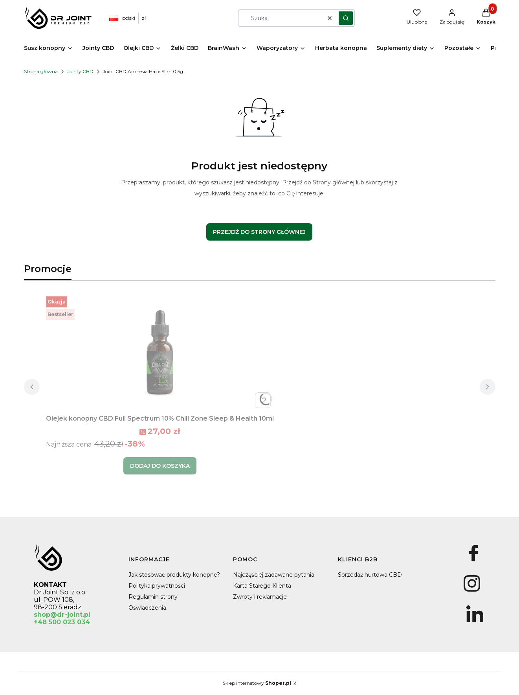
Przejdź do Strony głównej (259, 231)
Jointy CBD (80, 71)
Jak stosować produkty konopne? (174, 574)
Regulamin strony (153, 596)
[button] (346, 18)
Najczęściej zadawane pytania (273, 574)
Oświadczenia (147, 607)
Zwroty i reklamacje (260, 596)
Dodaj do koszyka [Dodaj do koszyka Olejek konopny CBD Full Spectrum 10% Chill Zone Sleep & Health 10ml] (160, 465)
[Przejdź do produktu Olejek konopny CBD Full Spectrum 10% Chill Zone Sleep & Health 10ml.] (160, 352)
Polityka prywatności (156, 585)
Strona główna (41, 71)
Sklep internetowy (257, 683)
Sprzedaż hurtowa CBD (370, 574)
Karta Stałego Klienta (262, 585)
